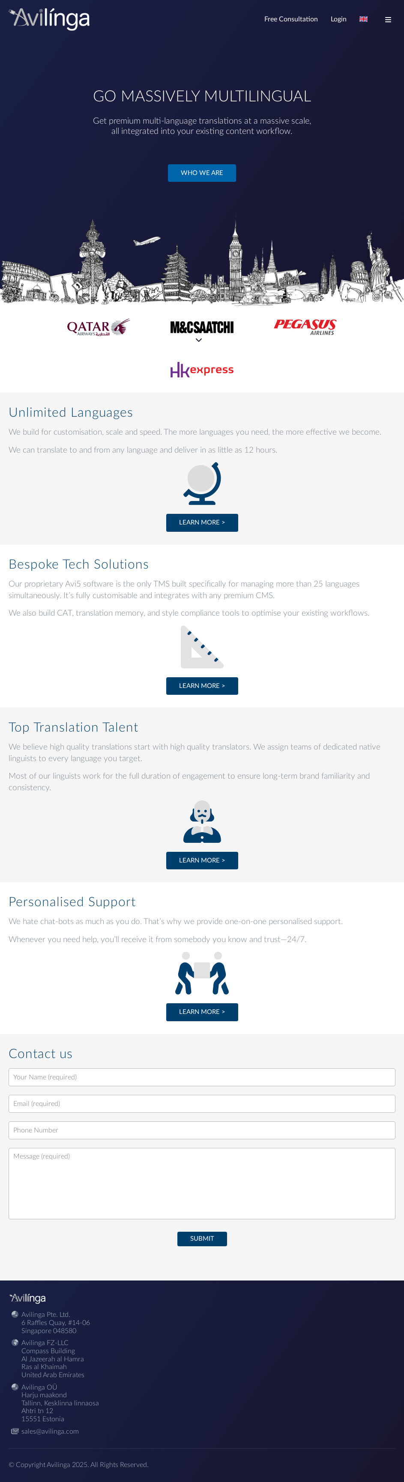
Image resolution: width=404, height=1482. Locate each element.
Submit (202, 1239)
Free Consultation (291, 19)
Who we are (202, 173)
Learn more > (202, 522)
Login (339, 19)
